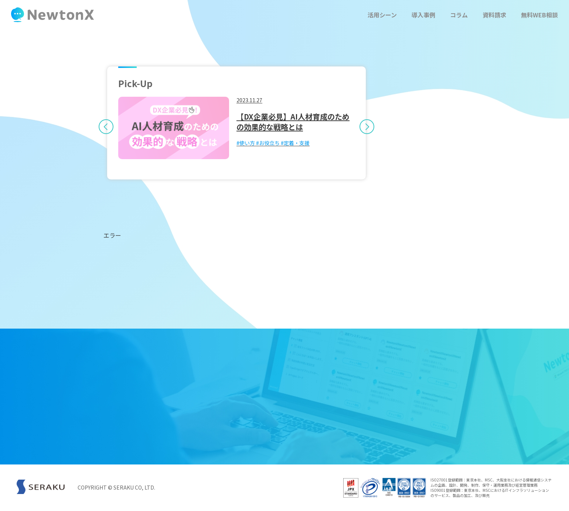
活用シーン (382, 14)
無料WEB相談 (539, 14)
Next (370, 123)
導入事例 (423, 14)
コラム (459, 14)
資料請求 (494, 14)
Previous (102, 123)
